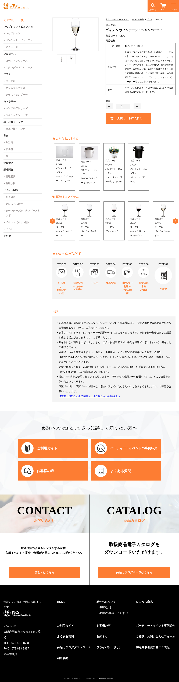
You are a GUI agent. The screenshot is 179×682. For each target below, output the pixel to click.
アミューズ (12, 47)
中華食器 (8, 162)
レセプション (13, 33)
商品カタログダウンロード (74, 647)
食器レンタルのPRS (16, 6)
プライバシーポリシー (110, 647)
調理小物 (10, 183)
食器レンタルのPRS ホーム (117, 19)
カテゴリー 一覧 (13, 20)
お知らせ (102, 636)
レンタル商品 (138, 19)
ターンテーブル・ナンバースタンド (23, 213)
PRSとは (106, 607)
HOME (61, 601)
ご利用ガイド (65, 625)
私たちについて (106, 601)
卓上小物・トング (15, 128)
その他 (7, 235)
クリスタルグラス (15, 87)
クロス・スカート (15, 203)
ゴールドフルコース (17, 60)
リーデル (10, 81)
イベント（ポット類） (18, 222)
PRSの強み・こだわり (114, 613)
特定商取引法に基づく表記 (153, 647)
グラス (149, 19)
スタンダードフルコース (19, 67)
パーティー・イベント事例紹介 (155, 625)
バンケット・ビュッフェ (19, 40)
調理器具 (10, 176)
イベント (10, 229)
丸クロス (10, 197)
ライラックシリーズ (17, 115)
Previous (52, 221)
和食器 (9, 149)
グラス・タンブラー (17, 94)
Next (175, 221)
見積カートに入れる (129, 118)
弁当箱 (9, 142)
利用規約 (62, 658)
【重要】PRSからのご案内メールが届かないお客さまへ (89, 396)
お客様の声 (103, 625)
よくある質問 (65, 636)
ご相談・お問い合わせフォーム (155, 636)
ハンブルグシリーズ (17, 108)
